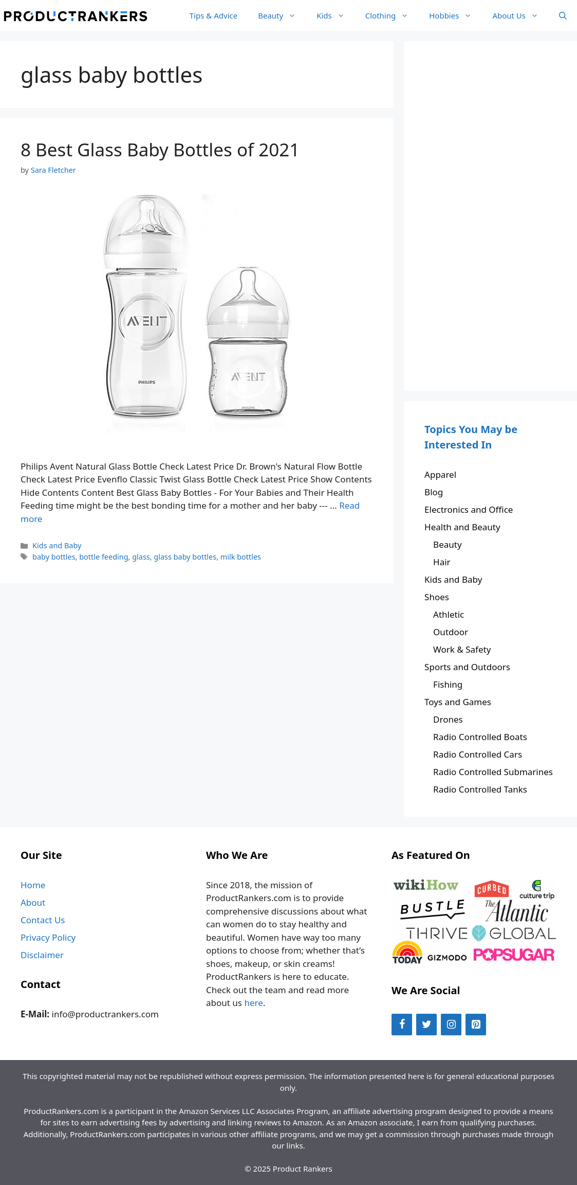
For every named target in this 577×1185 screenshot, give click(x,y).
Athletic (448, 614)
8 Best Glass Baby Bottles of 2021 (160, 149)
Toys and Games (457, 702)
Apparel (440, 474)
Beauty (282, 15)
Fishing (447, 684)
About (33, 902)
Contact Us (43, 920)
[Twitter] (426, 1024)
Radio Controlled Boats (480, 737)
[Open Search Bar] (563, 15)
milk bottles (240, 557)
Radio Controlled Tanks (480, 789)
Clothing (392, 15)
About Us (520, 15)
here (253, 1003)
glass (141, 557)
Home (33, 885)
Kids (336, 15)
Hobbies (455, 15)
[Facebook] (402, 1024)
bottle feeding (103, 557)
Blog (433, 492)
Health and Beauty (462, 527)
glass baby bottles (185, 557)
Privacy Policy (48, 937)
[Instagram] (451, 1024)
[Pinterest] (476, 1024)
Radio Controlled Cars (477, 754)
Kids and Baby (56, 545)
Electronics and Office (468, 509)
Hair (442, 562)
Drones (448, 719)
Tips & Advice (213, 15)
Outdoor (450, 632)
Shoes (436, 597)
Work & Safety (462, 649)
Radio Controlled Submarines (493, 772)
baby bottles (54, 557)
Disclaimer (42, 955)
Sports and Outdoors (467, 667)
